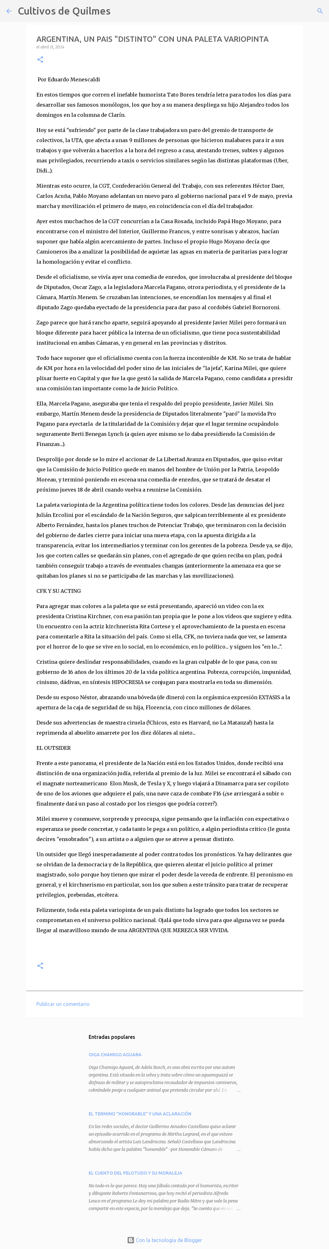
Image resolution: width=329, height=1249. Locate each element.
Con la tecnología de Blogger (164, 1240)
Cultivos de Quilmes (64, 10)
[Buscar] (119, 11)
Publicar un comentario (63, 1004)
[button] (40, 60)
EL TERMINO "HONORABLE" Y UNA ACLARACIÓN (140, 1113)
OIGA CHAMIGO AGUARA (115, 1054)
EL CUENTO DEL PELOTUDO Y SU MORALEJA (135, 1173)
